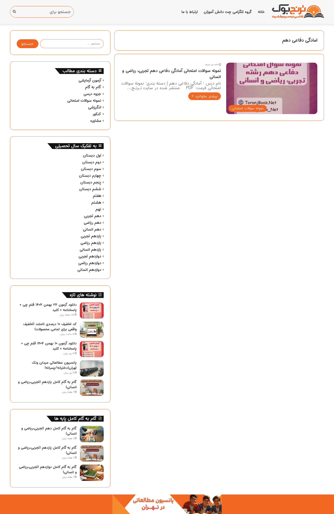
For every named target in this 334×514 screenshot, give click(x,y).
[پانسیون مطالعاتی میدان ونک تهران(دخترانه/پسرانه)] (92, 368)
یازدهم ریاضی (90, 243)
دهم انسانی (92, 229)
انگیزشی (94, 107)
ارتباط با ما (189, 12)
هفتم (97, 196)
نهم (98, 209)
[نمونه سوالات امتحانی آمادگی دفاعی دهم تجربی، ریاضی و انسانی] (271, 88)
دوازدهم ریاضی (89, 263)
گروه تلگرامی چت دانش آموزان (228, 12)
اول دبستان (92, 155)
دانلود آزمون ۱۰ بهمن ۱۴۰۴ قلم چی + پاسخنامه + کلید (49, 345)
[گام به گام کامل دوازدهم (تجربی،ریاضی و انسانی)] (92, 473)
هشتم (96, 203)
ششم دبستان (90, 189)
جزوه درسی (92, 94)
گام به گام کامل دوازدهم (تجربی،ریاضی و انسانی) (48, 469)
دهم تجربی (92, 216)
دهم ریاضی (92, 223)
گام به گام (93, 87)
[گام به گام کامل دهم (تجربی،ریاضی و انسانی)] (92, 434)
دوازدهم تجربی (90, 256)
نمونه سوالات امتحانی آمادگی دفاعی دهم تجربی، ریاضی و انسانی (171, 73)
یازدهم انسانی (90, 250)
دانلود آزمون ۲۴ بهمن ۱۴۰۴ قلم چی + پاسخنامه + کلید (48, 307)
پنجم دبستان (90, 182)
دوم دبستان (91, 162)
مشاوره (95, 121)
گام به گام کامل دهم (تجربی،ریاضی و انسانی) (49, 431)
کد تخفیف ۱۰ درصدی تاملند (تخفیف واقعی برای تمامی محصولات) (50, 326)
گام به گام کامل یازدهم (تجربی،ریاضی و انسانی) (47, 384)
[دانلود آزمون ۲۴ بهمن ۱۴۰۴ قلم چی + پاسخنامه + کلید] (92, 310)
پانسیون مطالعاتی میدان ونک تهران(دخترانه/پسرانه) (54, 365)
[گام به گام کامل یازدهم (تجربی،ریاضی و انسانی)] (92, 388)
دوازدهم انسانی (89, 270)
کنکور (96, 114)
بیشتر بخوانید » (205, 96)
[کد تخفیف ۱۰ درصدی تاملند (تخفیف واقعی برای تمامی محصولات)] (92, 330)
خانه (261, 12)
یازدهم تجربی (91, 236)
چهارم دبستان (90, 176)
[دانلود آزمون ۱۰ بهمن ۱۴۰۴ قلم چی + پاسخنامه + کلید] (92, 349)
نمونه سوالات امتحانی (84, 101)
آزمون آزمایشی (90, 80)
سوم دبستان (91, 169)
